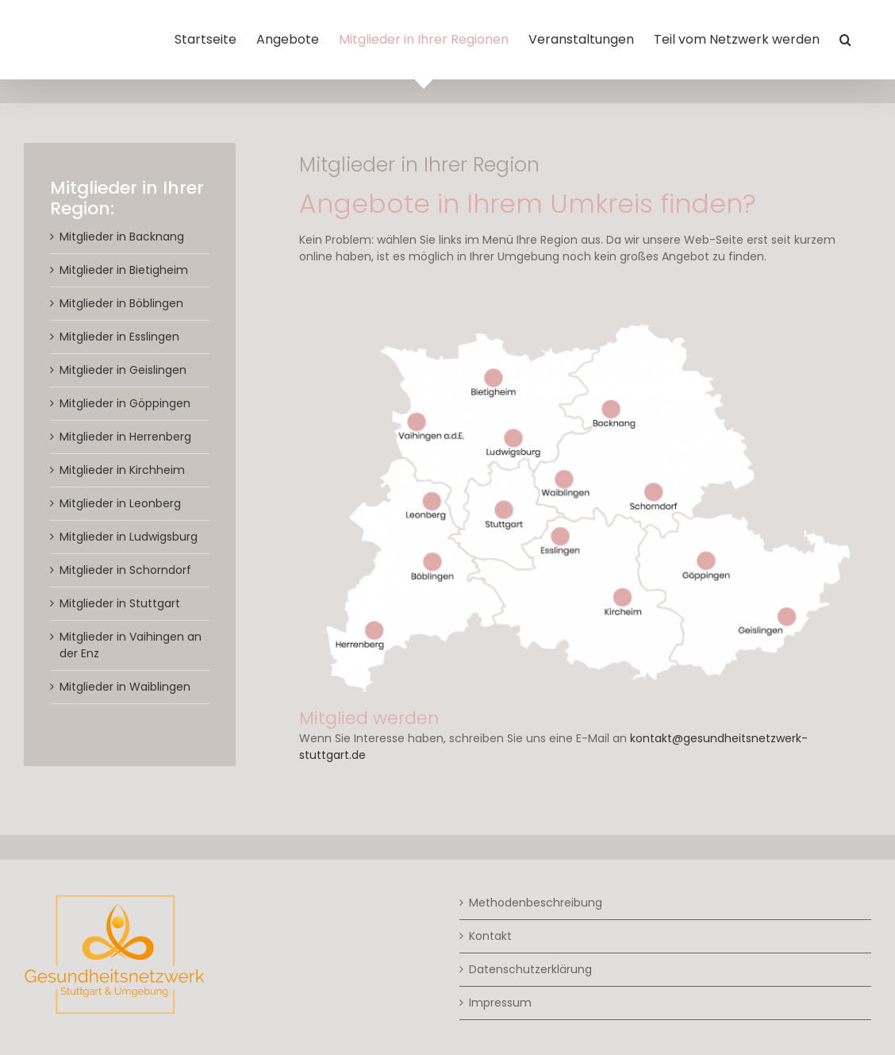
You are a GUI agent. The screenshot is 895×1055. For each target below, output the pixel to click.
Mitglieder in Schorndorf (125, 570)
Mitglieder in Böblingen (121, 303)
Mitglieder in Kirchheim (122, 470)
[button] (845, 39)
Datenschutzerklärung (530, 969)
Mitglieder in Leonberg (120, 503)
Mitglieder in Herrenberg (125, 437)
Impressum (500, 1003)
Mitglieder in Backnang (122, 236)
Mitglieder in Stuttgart (120, 603)
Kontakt (490, 936)
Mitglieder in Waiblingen (125, 687)
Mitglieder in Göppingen (125, 403)
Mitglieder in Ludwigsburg (129, 537)
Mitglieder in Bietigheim (124, 270)
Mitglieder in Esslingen (119, 337)
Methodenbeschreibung (535, 903)
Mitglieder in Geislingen (123, 370)
